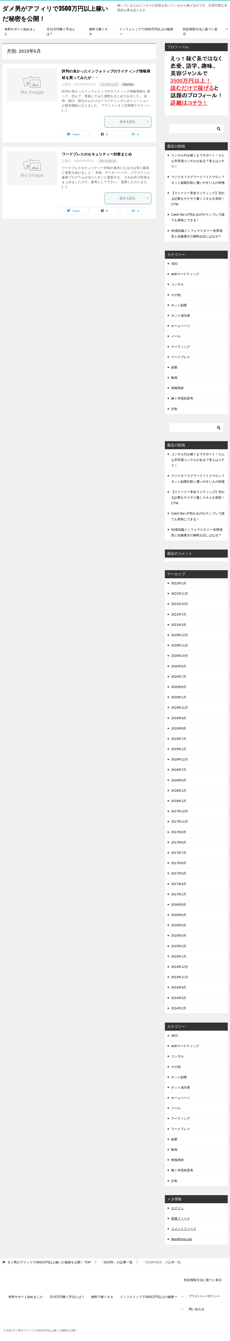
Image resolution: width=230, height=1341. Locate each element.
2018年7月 (178, 769)
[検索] (196, 128)
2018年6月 (178, 780)
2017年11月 (179, 821)
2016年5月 (178, 925)
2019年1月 (178, 749)
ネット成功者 (180, 315)
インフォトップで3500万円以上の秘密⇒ (146, 31)
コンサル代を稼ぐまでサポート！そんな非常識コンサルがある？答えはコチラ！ (198, 160)
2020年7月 (178, 676)
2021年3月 (178, 625)
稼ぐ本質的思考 (182, 398)
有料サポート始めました (20, 31)
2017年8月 (178, 842)
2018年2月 (178, 790)
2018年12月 (179, 759)
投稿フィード (180, 1218)
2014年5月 (178, 998)
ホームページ (180, 326)
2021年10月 (179, 604)
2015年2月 (178, 946)
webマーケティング (185, 274)
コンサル (177, 284)
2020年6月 (178, 687)
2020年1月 (178, 697)
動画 (174, 377)
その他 (176, 295)
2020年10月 (179, 655)
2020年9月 (178, 666)
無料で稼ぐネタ (98, 31)
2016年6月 (178, 915)
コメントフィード (183, 1229)
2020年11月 (179, 645)
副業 (174, 367)
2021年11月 (179, 593)
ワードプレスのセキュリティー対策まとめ (97, 154)
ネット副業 (179, 305)
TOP (49, 1262)
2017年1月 (178, 894)
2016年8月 (178, 904)
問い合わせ (196, 1309)
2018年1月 (178, 801)
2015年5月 (178, 935)
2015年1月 (178, 956)
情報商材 (128, 84)
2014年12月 (179, 966)
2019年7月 (178, 739)
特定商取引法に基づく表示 (200, 31)
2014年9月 (178, 987)
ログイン (177, 1208)
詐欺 (174, 409)
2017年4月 (178, 884)
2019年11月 (179, 707)
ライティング (109, 84)
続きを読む (134, 121)
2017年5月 (178, 873)
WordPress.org (181, 1239)
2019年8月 (178, 728)
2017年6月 (178, 863)
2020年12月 (179, 635)
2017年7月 (178, 853)
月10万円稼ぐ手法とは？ (60, 31)
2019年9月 (178, 718)
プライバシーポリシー (204, 1296)
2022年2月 (178, 583)
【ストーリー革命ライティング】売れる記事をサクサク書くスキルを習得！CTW (198, 198)
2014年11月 (179, 977)
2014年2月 (178, 1008)
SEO (174, 263)
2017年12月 (179, 811)
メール (176, 336)
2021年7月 (178, 614)
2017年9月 (178, 832)
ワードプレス (108, 161)
